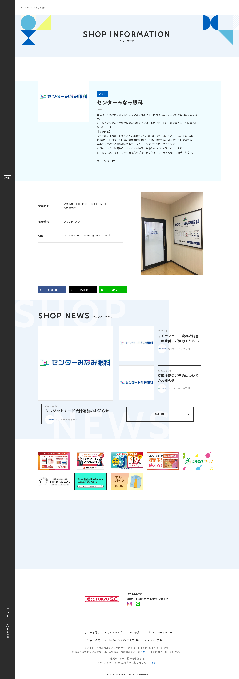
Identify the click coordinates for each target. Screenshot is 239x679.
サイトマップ (114, 632)
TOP (7, 613)
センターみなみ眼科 (36, 7)
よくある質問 (92, 632)
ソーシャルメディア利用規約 (123, 640)
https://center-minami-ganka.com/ (85, 235)
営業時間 (7, 631)
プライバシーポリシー (160, 632)
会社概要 (95, 640)
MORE (172, 414)
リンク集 (135, 632)
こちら (144, 652)
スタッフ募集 (154, 640)
